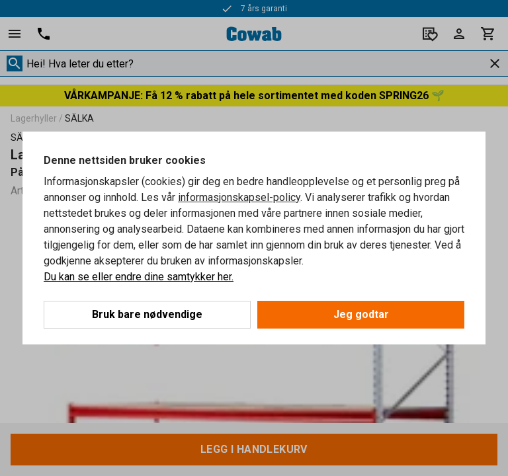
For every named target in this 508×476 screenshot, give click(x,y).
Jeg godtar (361, 314)
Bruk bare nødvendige (147, 314)
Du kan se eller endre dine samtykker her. (138, 276)
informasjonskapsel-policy (239, 197)
